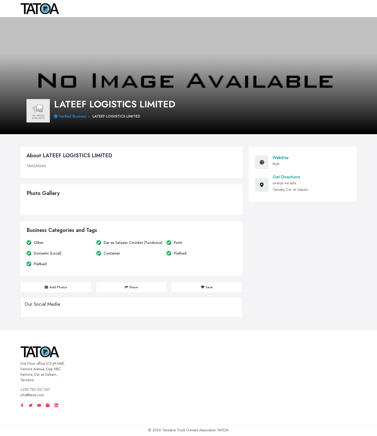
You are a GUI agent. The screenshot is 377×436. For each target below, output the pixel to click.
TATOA (222, 430)
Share (131, 287)
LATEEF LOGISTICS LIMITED (116, 116)
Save (207, 287)
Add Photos (56, 287)
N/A (276, 163)
